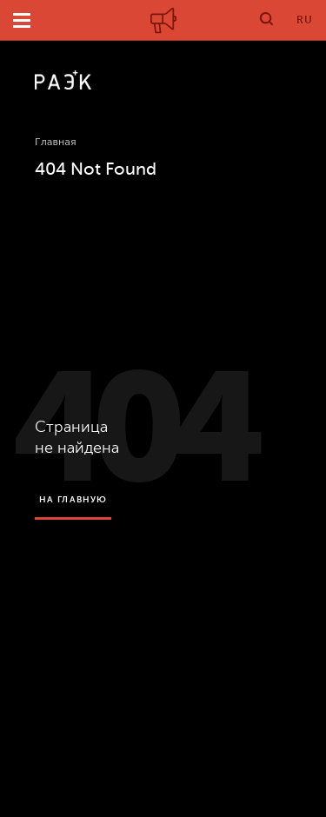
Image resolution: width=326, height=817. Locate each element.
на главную (73, 499)
